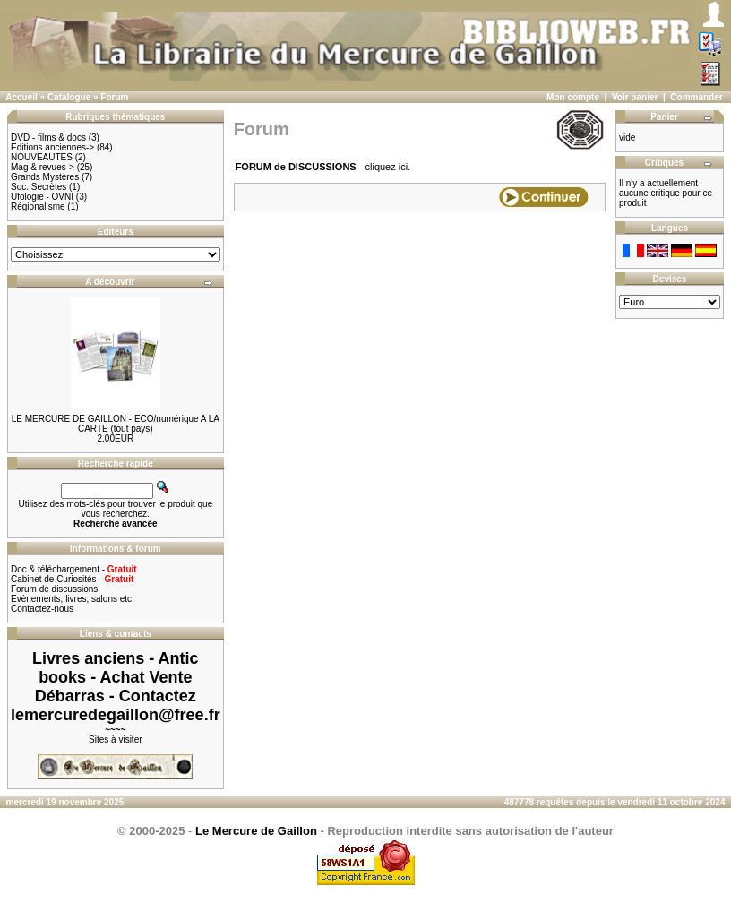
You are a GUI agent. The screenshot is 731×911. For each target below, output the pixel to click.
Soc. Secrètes (38, 187)
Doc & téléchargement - (74, 569)
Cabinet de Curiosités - (72, 579)
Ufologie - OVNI (42, 197)
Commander (696, 97)
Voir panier (635, 97)
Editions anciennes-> (52, 147)
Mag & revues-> (42, 167)
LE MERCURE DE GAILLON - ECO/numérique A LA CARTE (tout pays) (115, 424)
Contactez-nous (42, 609)
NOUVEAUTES (42, 157)
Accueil (21, 97)
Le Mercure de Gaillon (256, 831)
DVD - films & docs (48, 137)
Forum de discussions (54, 589)
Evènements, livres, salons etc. (72, 599)
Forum (114, 97)
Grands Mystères (45, 177)
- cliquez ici (322, 166)
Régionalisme (38, 206)
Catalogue (68, 97)
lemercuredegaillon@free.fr (115, 715)
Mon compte (572, 97)
